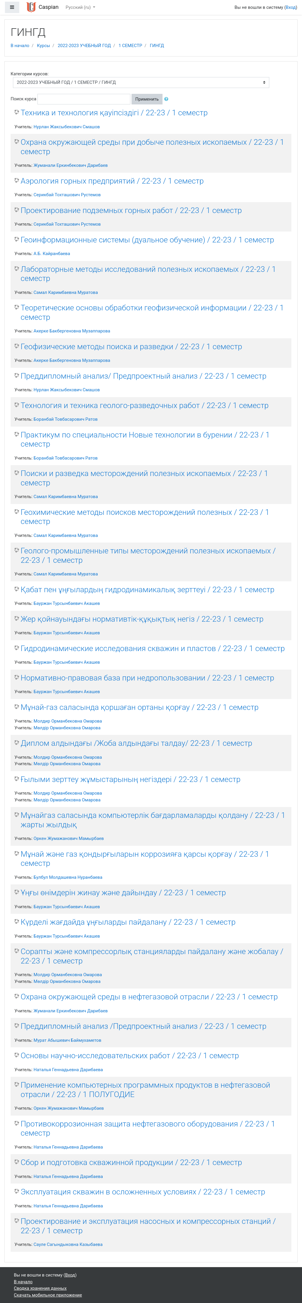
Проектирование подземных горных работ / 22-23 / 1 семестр (131, 210)
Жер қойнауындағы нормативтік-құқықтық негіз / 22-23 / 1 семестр (142, 619)
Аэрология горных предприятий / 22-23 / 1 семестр (112, 181)
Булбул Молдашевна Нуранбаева (68, 877)
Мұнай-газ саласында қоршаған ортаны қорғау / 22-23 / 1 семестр (140, 707)
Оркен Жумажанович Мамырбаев (69, 838)
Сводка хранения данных (40, 1288)
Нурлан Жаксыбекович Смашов (67, 126)
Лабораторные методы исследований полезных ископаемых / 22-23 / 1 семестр (148, 274)
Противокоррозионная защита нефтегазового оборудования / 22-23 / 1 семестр (148, 1128)
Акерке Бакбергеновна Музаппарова (72, 331)
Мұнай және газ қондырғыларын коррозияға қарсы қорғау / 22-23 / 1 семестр (145, 859)
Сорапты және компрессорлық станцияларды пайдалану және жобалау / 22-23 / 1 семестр (152, 956)
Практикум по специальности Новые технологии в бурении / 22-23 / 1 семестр (145, 439)
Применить (147, 99)
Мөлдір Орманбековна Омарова (67, 727)
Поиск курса (23, 98)
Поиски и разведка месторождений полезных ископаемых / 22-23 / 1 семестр (144, 478)
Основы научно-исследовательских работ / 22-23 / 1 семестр (130, 1055)
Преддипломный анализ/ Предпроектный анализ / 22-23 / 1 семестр (144, 376)
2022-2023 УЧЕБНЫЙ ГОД (84, 45)
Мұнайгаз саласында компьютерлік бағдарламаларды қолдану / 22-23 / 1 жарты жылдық (153, 820)
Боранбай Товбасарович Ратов (66, 419)
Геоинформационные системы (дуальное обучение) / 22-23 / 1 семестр (147, 239)
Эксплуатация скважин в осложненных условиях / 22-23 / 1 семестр (143, 1191)
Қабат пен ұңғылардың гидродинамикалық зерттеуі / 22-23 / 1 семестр (148, 589)
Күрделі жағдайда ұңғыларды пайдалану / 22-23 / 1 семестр (128, 922)
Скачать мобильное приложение (48, 1295)
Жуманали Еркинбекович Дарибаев (71, 165)
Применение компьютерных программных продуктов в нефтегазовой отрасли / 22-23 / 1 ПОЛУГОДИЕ (145, 1090)
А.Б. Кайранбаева (52, 253)
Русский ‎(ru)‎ (79, 7)
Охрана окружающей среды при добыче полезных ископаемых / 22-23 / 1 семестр (152, 147)
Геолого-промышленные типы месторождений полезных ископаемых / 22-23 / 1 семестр (148, 555)
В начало (20, 45)
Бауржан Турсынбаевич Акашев (67, 603)
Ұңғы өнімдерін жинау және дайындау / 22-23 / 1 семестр (123, 892)
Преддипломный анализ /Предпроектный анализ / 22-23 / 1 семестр (144, 1026)
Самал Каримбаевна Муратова (66, 292)
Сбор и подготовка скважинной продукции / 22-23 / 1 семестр (131, 1162)
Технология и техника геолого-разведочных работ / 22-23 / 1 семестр (145, 405)
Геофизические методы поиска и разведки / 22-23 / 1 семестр (131, 346)
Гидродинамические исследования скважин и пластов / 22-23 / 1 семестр (153, 648)
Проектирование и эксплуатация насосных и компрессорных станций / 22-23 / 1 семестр (148, 1226)
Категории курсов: (30, 73)
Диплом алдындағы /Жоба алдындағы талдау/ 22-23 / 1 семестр (136, 743)
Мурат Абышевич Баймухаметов (67, 1040)
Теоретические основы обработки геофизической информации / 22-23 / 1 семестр (152, 312)
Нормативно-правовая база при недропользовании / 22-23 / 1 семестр (147, 677)
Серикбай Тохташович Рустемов (67, 194)
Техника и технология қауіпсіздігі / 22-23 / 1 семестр (114, 112)
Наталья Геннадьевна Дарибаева (68, 1069)
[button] (167, 99)
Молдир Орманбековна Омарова (68, 721)
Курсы (43, 45)
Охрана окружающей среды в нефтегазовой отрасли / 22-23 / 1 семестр (149, 996)
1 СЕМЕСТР (130, 45)
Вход (291, 7)
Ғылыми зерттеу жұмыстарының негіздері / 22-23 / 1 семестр (130, 779)
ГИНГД (157, 45)
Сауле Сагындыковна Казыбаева (68, 1244)
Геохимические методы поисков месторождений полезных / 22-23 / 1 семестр (145, 517)
